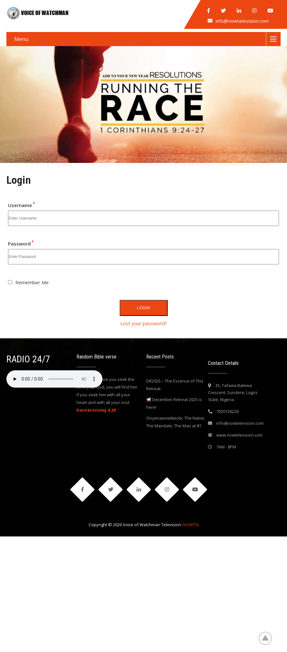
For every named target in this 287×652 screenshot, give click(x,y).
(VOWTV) (190, 524)
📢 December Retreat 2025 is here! (174, 403)
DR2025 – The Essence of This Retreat (174, 384)
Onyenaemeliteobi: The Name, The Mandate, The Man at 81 (175, 422)
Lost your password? (143, 323)
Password (21, 243)
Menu (21, 39)
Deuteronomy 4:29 (96, 410)
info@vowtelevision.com (242, 21)
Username (21, 205)
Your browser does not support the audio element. (54, 379)
